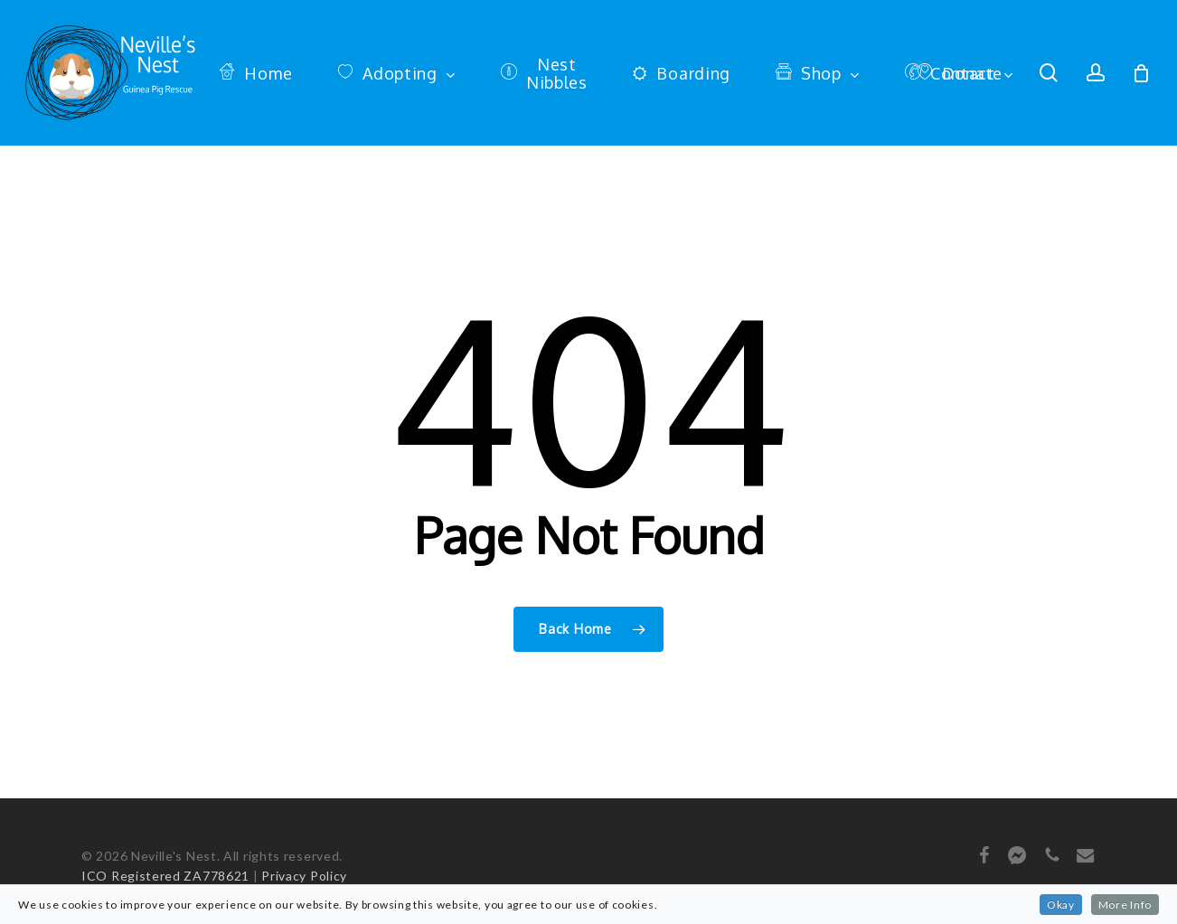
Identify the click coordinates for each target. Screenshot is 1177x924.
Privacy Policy (304, 875)
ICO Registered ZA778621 (165, 875)
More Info (1125, 904)
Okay (1061, 904)
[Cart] (1142, 73)
